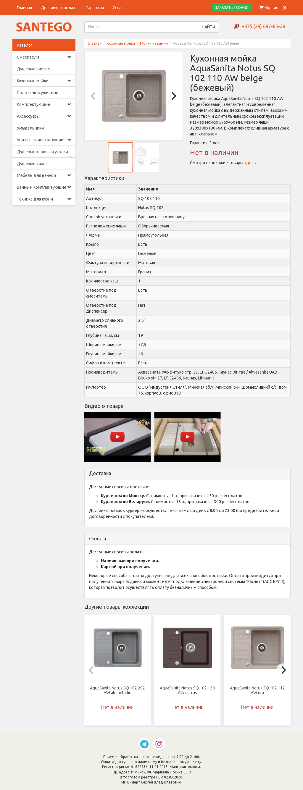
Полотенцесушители (37, 92)
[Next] (173, 95)
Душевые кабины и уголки (44, 153)
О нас (118, 7)
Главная (24, 7)
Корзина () (273, 7)
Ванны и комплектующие (44, 187)
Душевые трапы (33, 163)
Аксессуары (44, 116)
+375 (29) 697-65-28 (263, 26)
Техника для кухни (44, 199)
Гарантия (95, 7)
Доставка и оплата (59, 7)
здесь (250, 162)
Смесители (44, 57)
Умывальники (30, 128)
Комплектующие (44, 104)
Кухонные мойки (44, 80)
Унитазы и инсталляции (44, 140)
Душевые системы (35, 69)
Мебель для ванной (44, 175)
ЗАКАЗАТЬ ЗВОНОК (231, 7)
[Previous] (94, 95)
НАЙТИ (208, 27)
